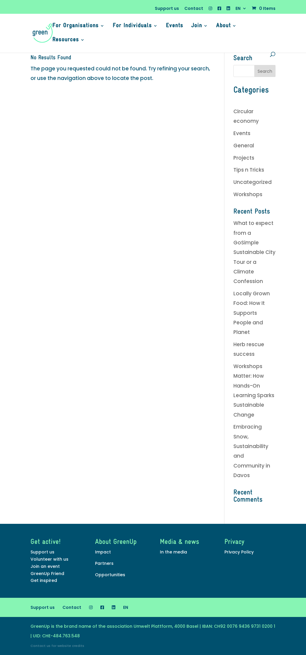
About (223, 26)
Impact (103, 552)
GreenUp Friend (47, 574)
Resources (65, 40)
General (243, 145)
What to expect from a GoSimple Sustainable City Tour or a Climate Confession (254, 252)
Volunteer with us (49, 559)
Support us (167, 8)
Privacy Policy (239, 552)
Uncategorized (252, 182)
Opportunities (110, 575)
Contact (193, 8)
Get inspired (43, 580)
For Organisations (75, 26)
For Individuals (132, 26)
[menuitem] (241, 10)
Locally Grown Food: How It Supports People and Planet (251, 313)
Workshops (247, 194)
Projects (243, 157)
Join (196, 26)
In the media (173, 552)
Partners (104, 563)
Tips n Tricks (248, 169)
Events (174, 26)
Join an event (45, 566)
